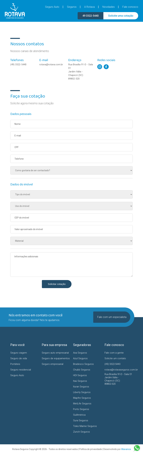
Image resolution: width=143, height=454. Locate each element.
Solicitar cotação (57, 284)
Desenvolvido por (117, 449)
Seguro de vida (18, 358)
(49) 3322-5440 (18, 64)
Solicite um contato (115, 358)
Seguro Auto (52, 6)
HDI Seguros (80, 375)
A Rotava (89, 6)
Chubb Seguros (81, 369)
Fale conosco (130, 6)
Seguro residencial (20, 369)
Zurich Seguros (81, 431)
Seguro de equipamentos (56, 358)
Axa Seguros (80, 352)
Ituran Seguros (81, 386)
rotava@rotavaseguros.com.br (119, 369)
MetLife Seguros (82, 403)
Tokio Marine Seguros (85, 426)
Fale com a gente (114, 352)
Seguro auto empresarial (55, 352)
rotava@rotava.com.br (51, 64)
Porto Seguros (81, 409)
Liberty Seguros (82, 392)
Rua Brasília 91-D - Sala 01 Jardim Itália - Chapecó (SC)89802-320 (80, 71)
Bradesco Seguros (83, 364)
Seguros (71, 6)
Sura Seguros (80, 420)
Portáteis (15, 364)
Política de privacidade (90, 449)
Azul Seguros (80, 358)
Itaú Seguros (80, 381)
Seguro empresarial (52, 364)
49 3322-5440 (90, 15)
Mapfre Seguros (82, 397)
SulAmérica (79, 414)
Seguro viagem (18, 352)
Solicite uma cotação (120, 15)
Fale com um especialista (111, 317)
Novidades (108, 6)
